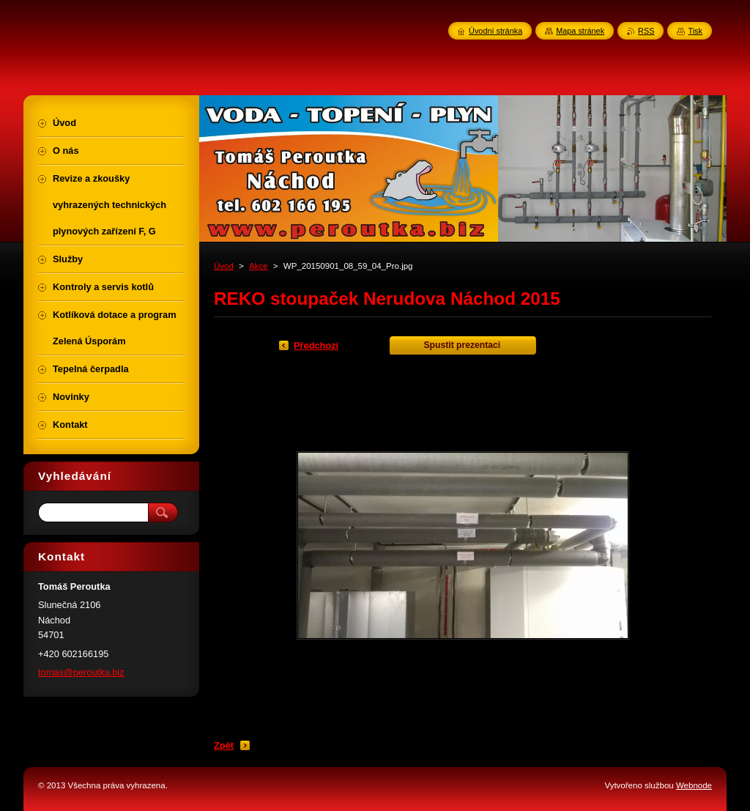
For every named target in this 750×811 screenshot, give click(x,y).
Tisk (695, 30)
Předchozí (316, 345)
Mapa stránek (580, 30)
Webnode (694, 785)
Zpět (224, 745)
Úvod (224, 266)
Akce (258, 266)
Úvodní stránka (495, 30)
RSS (646, 30)
